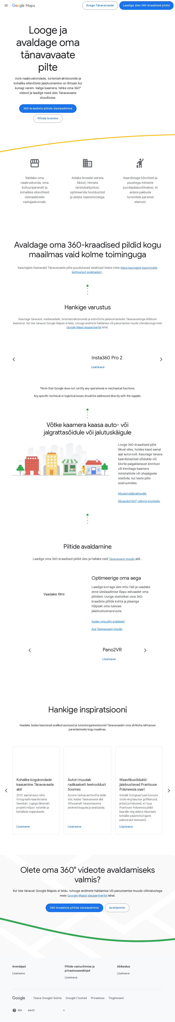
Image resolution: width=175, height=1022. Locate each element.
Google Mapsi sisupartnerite (87, 896)
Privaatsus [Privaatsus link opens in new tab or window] (97, 998)
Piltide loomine (48, 118)
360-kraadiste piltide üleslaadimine (47, 108)
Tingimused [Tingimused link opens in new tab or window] (116, 998)
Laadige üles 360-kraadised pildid (146, 5)
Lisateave (98, 367)
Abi (17, 1010)
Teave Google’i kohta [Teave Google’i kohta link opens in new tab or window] (47, 998)
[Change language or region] (47, 1010)
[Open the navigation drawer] (6, 5)
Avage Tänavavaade (100, 5)
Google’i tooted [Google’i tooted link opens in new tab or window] (76, 998)
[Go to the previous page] (14, 359)
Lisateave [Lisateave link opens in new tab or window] (18, 973)
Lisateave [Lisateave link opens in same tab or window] (71, 977)
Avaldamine (117, 908)
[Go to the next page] (161, 359)
